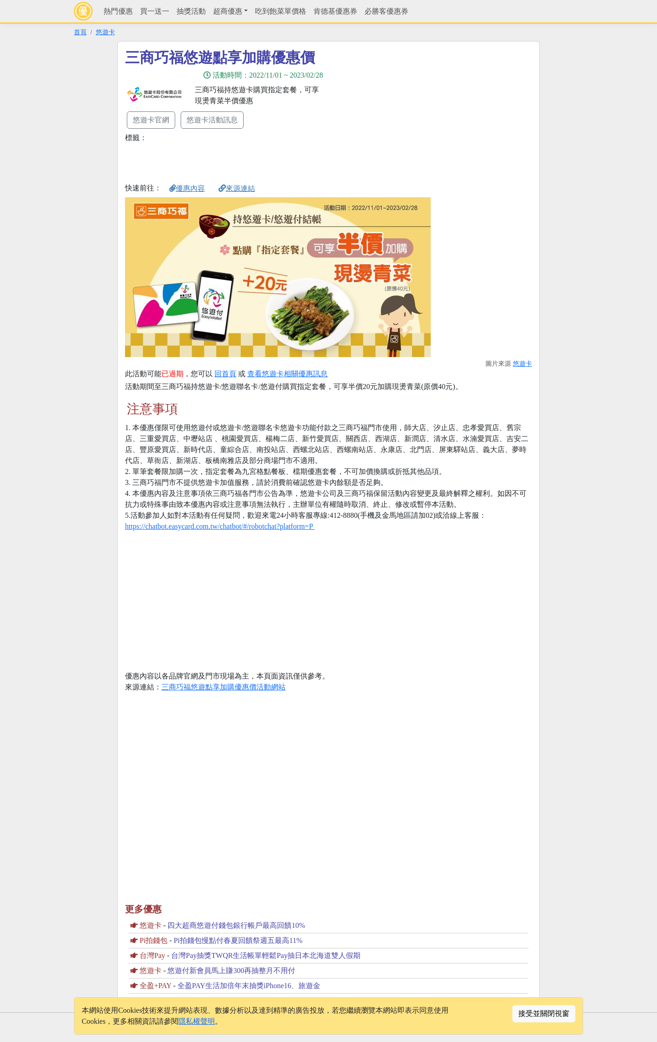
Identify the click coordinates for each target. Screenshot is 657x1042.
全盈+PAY (156, 985)
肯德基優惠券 (335, 11)
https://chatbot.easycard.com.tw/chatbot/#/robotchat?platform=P (219, 526)
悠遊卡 (105, 32)
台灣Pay (152, 955)
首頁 (80, 32)
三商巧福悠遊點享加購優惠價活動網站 (224, 687)
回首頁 (225, 374)
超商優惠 (227, 11)
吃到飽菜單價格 (280, 11)
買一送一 (154, 11)
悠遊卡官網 (151, 120)
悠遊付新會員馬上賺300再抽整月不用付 (231, 970)
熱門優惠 (118, 11)
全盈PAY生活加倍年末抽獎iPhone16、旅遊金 (249, 985)
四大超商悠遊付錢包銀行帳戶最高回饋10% (236, 925)
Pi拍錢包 (153, 940)
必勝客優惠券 (386, 11)
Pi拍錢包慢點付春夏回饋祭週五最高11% (238, 940)
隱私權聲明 (196, 1021)
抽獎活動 (191, 11)
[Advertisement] (410, 113)
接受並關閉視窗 (543, 1013)
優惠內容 (187, 188)
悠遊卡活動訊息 (212, 120)
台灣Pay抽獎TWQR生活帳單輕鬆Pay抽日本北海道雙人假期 (265, 955)
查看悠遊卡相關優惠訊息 (287, 374)
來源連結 (237, 188)
